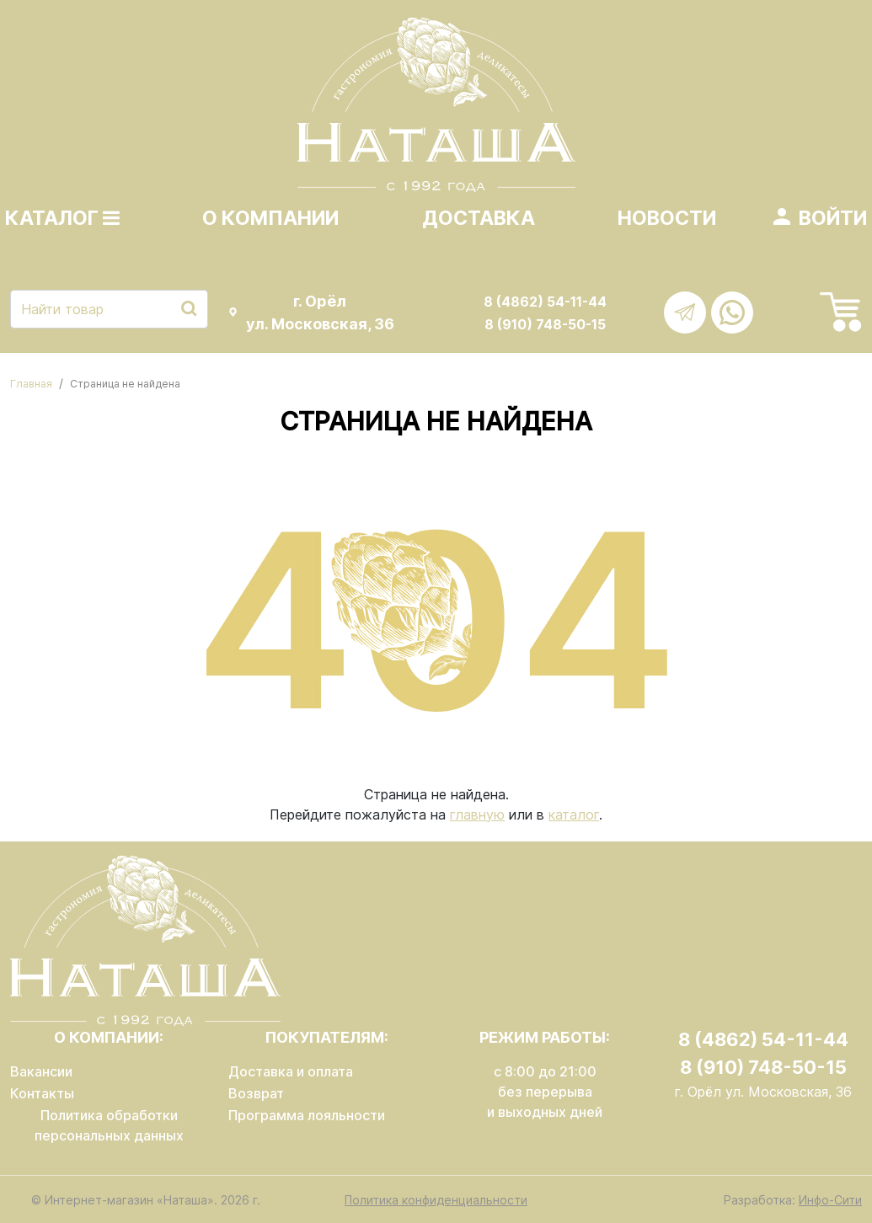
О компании (270, 218)
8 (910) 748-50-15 (545, 324)
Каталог (62, 218)
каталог (573, 814)
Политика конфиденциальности (436, 1200)
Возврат (256, 1093)
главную (477, 814)
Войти (833, 218)
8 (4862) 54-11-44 (545, 301)
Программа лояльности (306, 1115)
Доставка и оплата (290, 1071)
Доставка (478, 218)
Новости (667, 218)
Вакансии (41, 1071)
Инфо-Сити (830, 1200)
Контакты (42, 1093)
